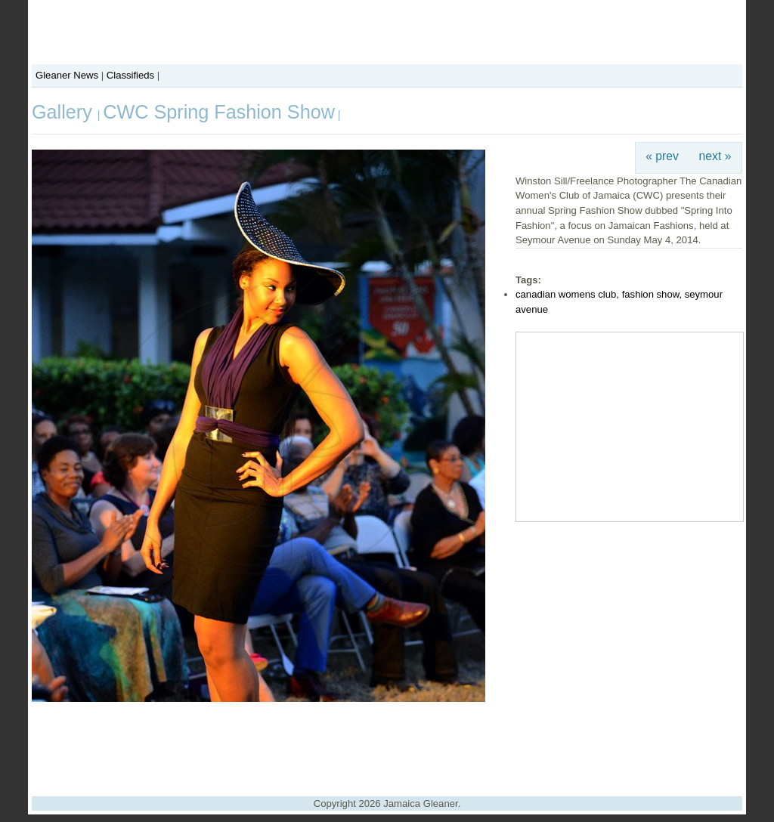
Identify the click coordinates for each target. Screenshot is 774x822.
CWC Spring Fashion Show (219, 111)
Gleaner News (67, 75)
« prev (662, 156)
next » (715, 156)
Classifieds (130, 75)
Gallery (65, 111)
